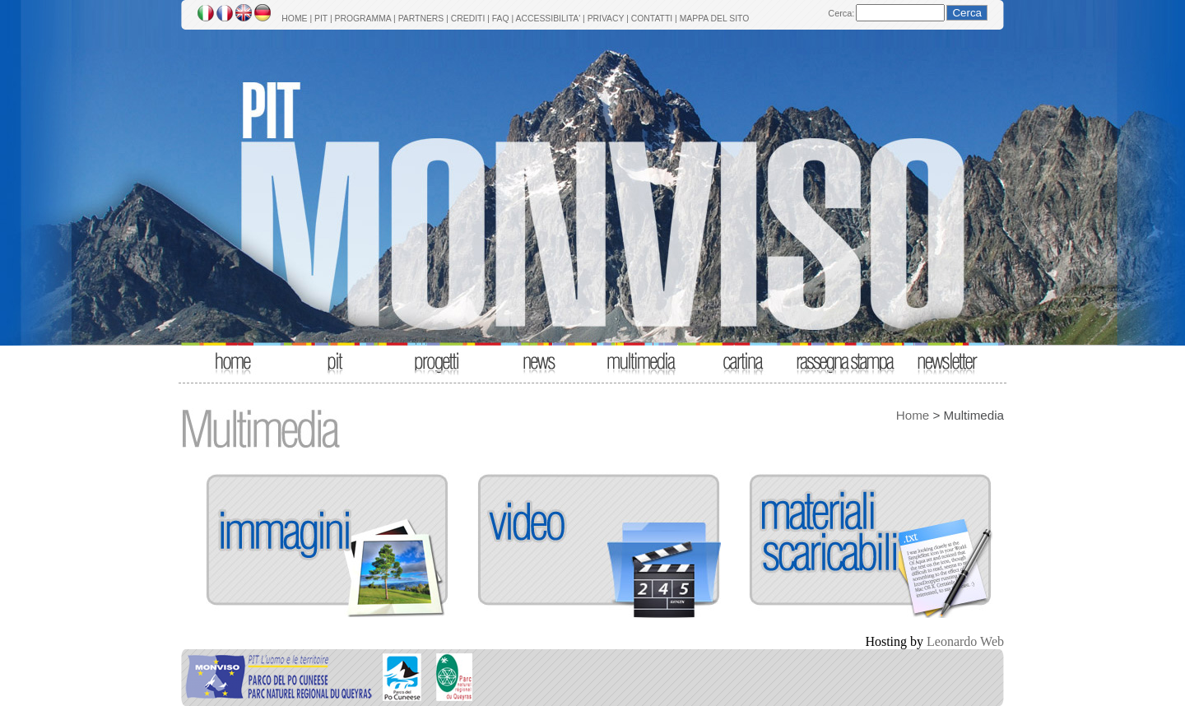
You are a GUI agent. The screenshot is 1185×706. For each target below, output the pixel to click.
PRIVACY (606, 18)
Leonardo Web (965, 641)
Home (913, 415)
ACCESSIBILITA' (548, 18)
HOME (294, 18)
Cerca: (841, 13)
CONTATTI (651, 18)
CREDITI (468, 18)
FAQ (500, 18)
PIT (321, 18)
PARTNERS (421, 18)
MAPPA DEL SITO (715, 18)
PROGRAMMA (362, 18)
